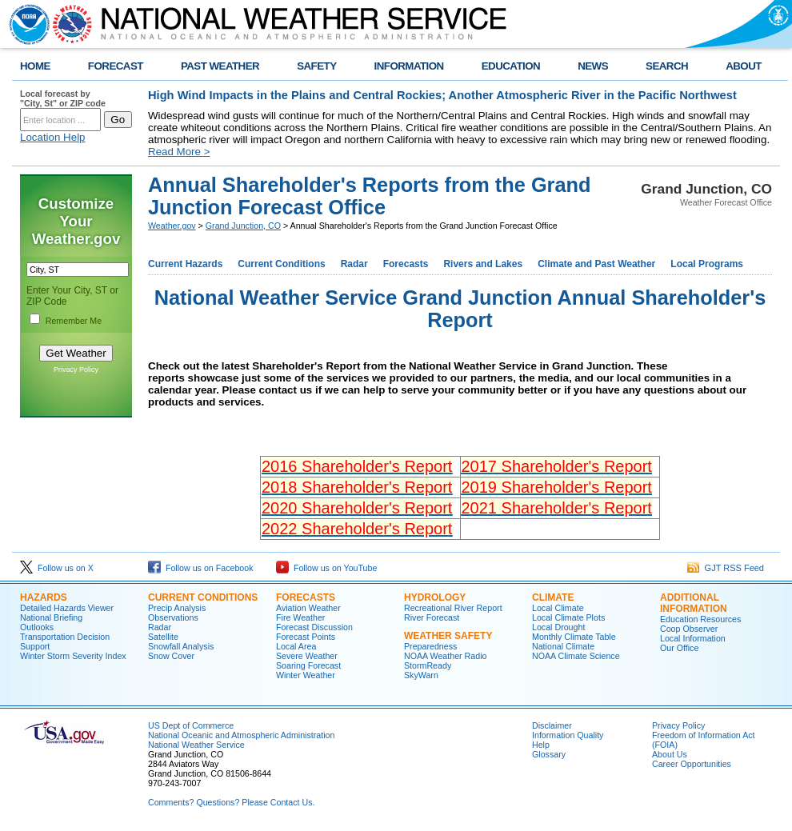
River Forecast (431, 617)
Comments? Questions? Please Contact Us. (231, 802)
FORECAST (115, 66)
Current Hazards (185, 264)
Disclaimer (552, 725)
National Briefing (51, 617)
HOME (35, 66)
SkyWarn (421, 675)
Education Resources (700, 619)
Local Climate (558, 608)
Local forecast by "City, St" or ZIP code (63, 98)
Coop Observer (689, 628)
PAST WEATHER (220, 66)
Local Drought (558, 627)
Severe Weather (307, 656)
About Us (669, 754)
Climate (553, 597)
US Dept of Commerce (191, 725)
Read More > (179, 152)
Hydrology (435, 597)
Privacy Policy (76, 370)
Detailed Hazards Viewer (67, 608)
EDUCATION (511, 66)
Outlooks (37, 627)
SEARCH (667, 66)
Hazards (43, 597)
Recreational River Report (453, 608)
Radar (354, 264)
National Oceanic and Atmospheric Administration (241, 735)
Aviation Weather (308, 608)
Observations (173, 617)
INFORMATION (409, 66)
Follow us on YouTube (326, 568)
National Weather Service (196, 744)
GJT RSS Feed (726, 568)
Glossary (549, 754)
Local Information (693, 638)
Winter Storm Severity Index (73, 656)
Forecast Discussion (314, 627)
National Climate (563, 646)
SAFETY (316, 66)
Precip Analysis (177, 608)
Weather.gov (172, 225)
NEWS (593, 66)
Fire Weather (300, 617)
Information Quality (567, 735)
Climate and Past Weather (596, 264)
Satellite (163, 636)
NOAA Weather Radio (445, 656)
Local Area (296, 646)
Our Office (679, 648)
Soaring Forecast (308, 665)
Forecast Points (305, 636)
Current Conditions (281, 264)
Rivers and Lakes (482, 264)
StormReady (427, 665)
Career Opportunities (691, 764)
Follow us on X (57, 568)
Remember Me (74, 321)
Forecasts (406, 264)
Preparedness (430, 646)
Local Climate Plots (568, 617)
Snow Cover (171, 656)
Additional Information (693, 603)
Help (541, 744)
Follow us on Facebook (201, 568)
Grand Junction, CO (243, 225)
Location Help (53, 137)
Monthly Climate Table (574, 636)
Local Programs (706, 264)
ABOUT (744, 66)
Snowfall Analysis (181, 646)
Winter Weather (305, 675)
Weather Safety (448, 635)
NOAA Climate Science (576, 656)
